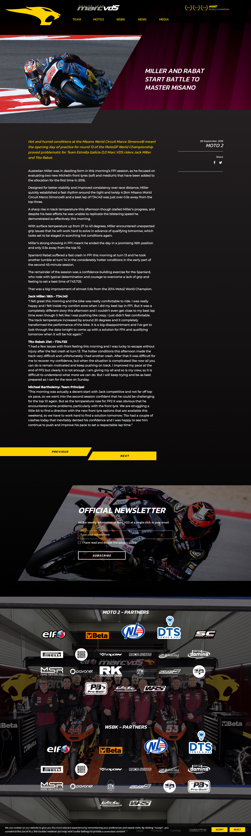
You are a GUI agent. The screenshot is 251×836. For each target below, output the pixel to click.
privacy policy (127, 542)
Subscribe (102, 555)
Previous (59, 451)
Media (164, 19)
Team (76, 19)
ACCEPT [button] (219, 829)
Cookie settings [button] (198, 829)
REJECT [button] (237, 829)
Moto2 (98, 19)
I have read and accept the (109, 542)
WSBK (120, 19)
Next (124, 456)
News (142, 19)
